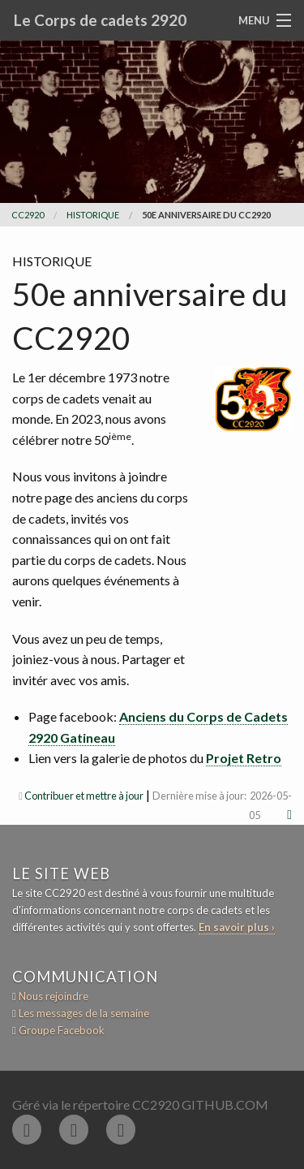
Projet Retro (243, 758)
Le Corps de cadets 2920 (100, 20)
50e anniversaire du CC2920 (206, 214)
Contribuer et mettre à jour (83, 795)
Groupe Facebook (62, 1030)
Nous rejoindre (53, 996)
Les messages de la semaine (84, 1013)
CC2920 (27, 214)
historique (92, 214)
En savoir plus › (237, 927)
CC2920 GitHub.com (200, 1104)
